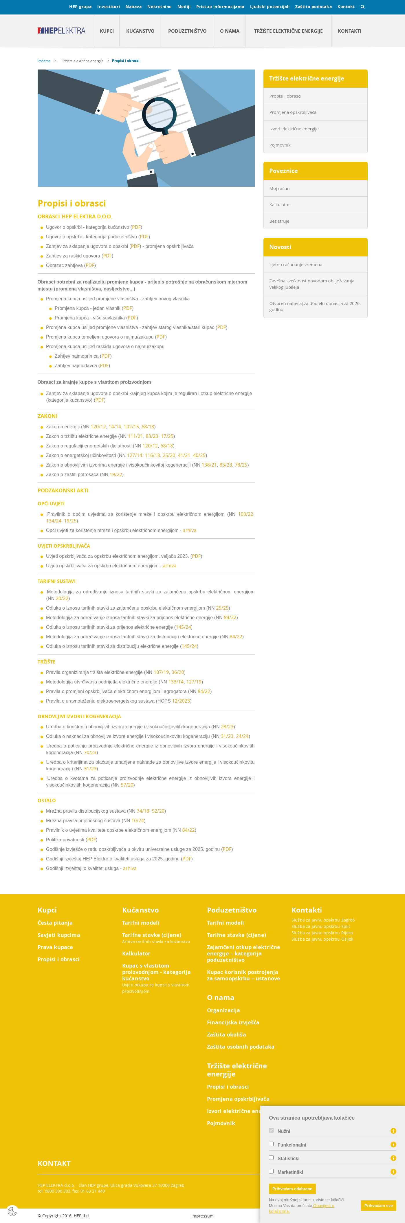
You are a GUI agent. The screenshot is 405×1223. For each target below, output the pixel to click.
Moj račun (280, 188)
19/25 (70, 521)
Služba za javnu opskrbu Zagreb (323, 920)
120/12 (98, 426)
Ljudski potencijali (269, 6)
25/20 (169, 455)
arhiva (189, 530)
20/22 (62, 598)
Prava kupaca (55, 947)
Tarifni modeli (141, 923)
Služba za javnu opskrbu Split (321, 926)
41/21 (184, 455)
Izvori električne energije (294, 128)
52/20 (158, 811)
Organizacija (223, 1010)
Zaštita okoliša (226, 1035)
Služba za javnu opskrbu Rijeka (322, 932)
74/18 (143, 811)
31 (86, 768)
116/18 (152, 455)
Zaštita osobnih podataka (241, 1047)
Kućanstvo (140, 31)
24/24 (242, 736)
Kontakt (346, 6)
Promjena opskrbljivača (293, 112)
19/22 (116, 474)
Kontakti (349, 31)
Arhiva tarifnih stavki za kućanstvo (156, 941)
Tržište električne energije (288, 31)
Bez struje (279, 221)
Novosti (280, 247)
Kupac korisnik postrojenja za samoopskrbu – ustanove (244, 975)
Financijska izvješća (233, 1022)
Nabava (134, 6)
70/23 (90, 752)
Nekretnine (159, 6)
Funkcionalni (292, 1145)
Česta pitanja (55, 923)
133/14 (176, 682)
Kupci (107, 31)
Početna (44, 61)
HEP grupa (80, 6)
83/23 (152, 436)
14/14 (115, 426)
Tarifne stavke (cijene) (151, 935)
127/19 (193, 682)
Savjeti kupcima (59, 935)
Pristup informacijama (220, 6)
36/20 (178, 672)
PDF (136, 227)
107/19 (161, 672)
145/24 (183, 627)
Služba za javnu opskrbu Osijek (322, 939)
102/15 (131, 426)
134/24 (54, 521)
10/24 (137, 820)
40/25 (199, 455)
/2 (91, 768)
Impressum (202, 1216)
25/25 (222, 608)
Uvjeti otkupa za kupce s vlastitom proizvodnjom (155, 988)
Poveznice (283, 171)
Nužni (284, 1131)
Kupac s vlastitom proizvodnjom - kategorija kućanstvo (156, 972)
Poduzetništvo (187, 31)
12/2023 (181, 701)
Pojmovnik (280, 145)
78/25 (241, 465)
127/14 (134, 455)
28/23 (227, 726)
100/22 (245, 514)
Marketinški (290, 1172)
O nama (229, 31)
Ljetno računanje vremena (296, 264)
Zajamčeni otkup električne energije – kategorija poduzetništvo (244, 953)
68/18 (148, 426)
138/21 (209, 465)
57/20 (127, 785)
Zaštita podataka (313, 6)
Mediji (183, 6)
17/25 (167, 436)
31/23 (227, 736)
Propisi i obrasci (126, 60)
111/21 (135, 436)
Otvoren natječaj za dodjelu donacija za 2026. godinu (315, 306)
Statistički (289, 1158)
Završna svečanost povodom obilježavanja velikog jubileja (312, 284)
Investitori (108, 6)
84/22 (230, 617)
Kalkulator (280, 204)
